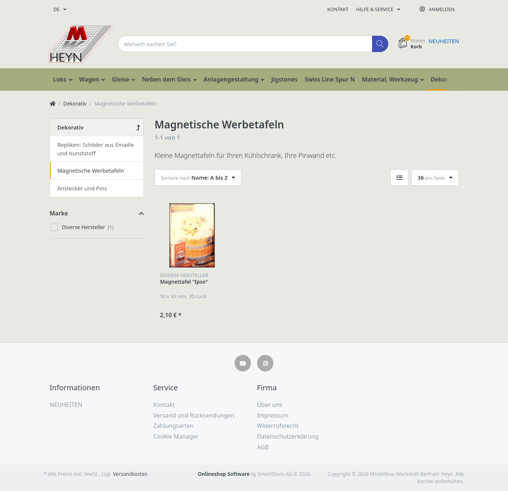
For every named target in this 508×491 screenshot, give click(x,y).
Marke (59, 213)
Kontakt (337, 9)
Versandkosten (130, 474)
